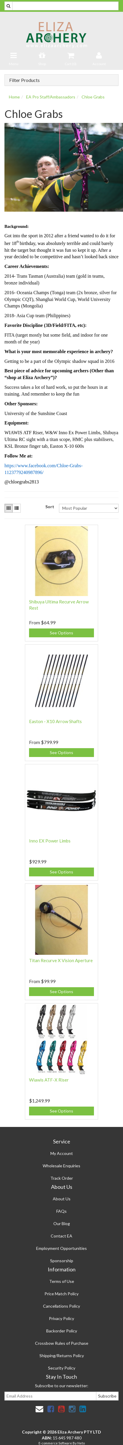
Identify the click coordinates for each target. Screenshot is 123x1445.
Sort (49, 506)
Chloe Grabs (93, 96)
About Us (62, 1198)
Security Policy (61, 1367)
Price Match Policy (61, 1293)
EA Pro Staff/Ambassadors (50, 96)
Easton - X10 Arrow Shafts (55, 721)
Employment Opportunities (61, 1248)
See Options (61, 632)
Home (14, 96)
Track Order (61, 1178)
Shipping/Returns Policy (61, 1355)
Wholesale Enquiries (61, 1165)
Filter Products (24, 80)
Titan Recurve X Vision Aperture (61, 960)
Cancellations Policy (61, 1306)
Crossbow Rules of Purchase (61, 1343)
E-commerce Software (55, 1443)
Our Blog (61, 1223)
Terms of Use (61, 1281)
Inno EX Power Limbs (50, 840)
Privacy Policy (61, 1318)
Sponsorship (61, 1260)
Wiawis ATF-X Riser (49, 1079)
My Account (61, 1153)
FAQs (61, 1211)
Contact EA (61, 1235)
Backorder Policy (61, 1330)
